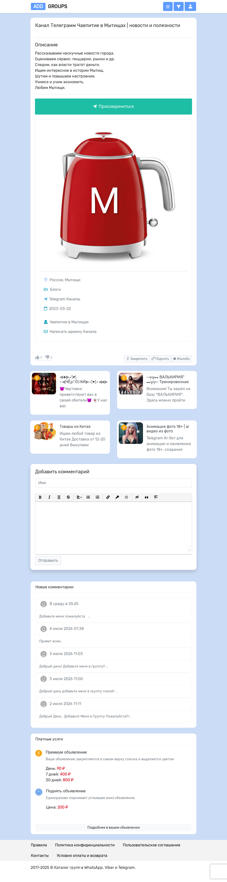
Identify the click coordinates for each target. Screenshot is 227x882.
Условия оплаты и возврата (82, 855)
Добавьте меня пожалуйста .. (64, 616)
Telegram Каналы (64, 299)
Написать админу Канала (70, 331)
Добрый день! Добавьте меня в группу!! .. (73, 666)
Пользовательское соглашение (151, 845)
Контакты (40, 855)
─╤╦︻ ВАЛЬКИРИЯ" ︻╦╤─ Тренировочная (168, 379)
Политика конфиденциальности (85, 845)
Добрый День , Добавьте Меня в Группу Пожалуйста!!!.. (85, 716)
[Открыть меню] (168, 6)
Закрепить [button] (136, 359)
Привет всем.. (50, 641)
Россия (56, 280)
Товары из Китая (75, 426)
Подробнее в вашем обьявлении (113, 828)
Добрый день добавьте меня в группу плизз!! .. (78, 691)
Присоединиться (113, 106)
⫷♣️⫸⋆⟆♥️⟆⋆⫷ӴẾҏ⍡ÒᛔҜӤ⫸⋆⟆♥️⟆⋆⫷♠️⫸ (84, 379)
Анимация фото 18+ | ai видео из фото (168, 428)
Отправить (48, 560)
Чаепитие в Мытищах (66, 322)
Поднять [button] (160, 359)
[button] (179, 6)
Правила (39, 845)
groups (49, 6)
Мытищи (72, 280)
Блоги (52, 289)
